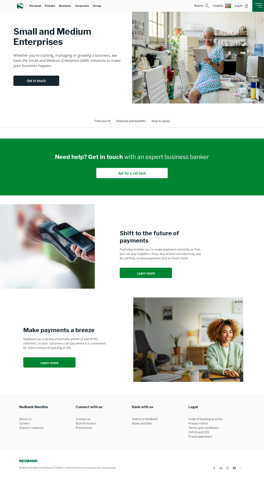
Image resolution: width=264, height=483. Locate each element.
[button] (201, 6)
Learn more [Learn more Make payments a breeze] (49, 363)
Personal (35, 5)
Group (97, 5)
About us (25, 419)
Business (65, 5)
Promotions (84, 428)
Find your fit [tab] (102, 121)
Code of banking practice (205, 419)
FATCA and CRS (198, 432)
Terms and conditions (203, 428)
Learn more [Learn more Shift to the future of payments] (146, 273)
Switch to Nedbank (145, 419)
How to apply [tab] (161, 121)
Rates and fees (142, 423)
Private (50, 5)
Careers (24, 423)
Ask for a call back (132, 173)
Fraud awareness (200, 437)
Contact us (83, 419)
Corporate (82, 5)
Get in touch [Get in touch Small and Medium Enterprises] (36, 81)
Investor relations (31, 428)
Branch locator (86, 423)
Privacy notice (198, 423)
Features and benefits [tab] (131, 121)
